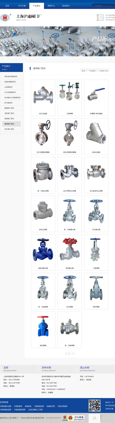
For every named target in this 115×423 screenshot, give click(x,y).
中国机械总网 (39, 406)
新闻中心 (51, 6)
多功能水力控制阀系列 (12, 97)
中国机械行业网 (5, 406)
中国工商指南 (62, 406)
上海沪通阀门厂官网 (35, 409)
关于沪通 (22, 6)
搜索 (113, 10)
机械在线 (28, 406)
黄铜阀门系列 (9, 119)
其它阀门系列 (9, 129)
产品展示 (36, 6)
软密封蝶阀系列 (10, 82)
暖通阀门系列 (9, 108)
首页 (7, 6)
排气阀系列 (8, 103)
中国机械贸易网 (19, 409)
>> (73, 354)
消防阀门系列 (9, 113)
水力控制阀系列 (10, 92)
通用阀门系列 (9, 124)
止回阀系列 (8, 87)
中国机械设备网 (5, 409)
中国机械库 (18, 406)
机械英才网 (51, 406)
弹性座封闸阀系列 (10, 76)
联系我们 (66, 6)
